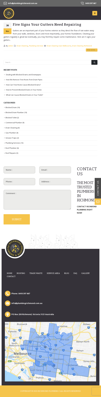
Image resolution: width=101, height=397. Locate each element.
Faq (75, 273)
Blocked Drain (11, 107)
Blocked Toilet (11, 117)
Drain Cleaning (22, 46)
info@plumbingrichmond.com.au (22, 3)
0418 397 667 (90, 3)
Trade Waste (35, 273)
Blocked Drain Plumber (15, 112)
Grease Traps (11, 138)
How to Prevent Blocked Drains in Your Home (24, 90)
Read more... (91, 50)
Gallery (85, 273)
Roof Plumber (11, 148)
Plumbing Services (36, 46)
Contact (11, 276)
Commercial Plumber (14, 122)
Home (9, 273)
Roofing (21, 273)
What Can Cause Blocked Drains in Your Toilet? (24, 95)
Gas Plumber (11, 133)
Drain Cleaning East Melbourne (59, 46)
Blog (66, 273)
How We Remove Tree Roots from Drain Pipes (24, 79)
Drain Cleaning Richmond (82, 46)
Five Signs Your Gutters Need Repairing (47, 25)
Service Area (53, 273)
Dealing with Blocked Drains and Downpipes (23, 74)
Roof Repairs (11, 153)
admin (10, 46)
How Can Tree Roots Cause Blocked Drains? (23, 85)
